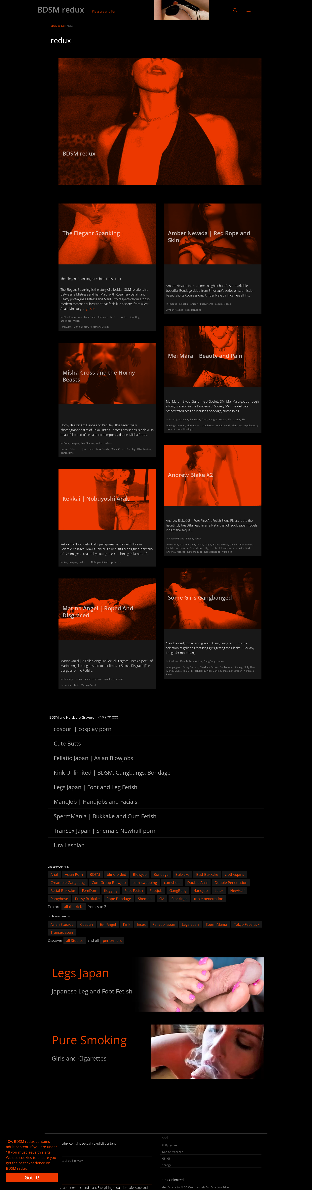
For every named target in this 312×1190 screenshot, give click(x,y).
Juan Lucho (88, 449)
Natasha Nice (194, 551)
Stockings (66, 320)
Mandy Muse (173, 670)
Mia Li (186, 670)
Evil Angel (108, 924)
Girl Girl (166, 1158)
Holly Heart (250, 667)
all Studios (75, 940)
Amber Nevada (174, 309)
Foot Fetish (90, 317)
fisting (238, 667)
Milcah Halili (198, 670)
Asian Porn (74, 874)
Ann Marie (172, 544)
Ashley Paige (204, 544)
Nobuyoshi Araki (100, 562)
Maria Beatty (80, 326)
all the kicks (74, 906)
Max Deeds (102, 449)
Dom (204, 419)
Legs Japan (80, 973)
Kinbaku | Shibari (188, 303)
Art (65, 562)
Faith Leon (172, 548)
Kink (126, 924)
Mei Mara (237, 425)
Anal (54, 874)
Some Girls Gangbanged (200, 597)
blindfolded (116, 874)
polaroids (116, 562)
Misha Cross (118, 449)
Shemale (145, 898)
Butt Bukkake (207, 874)
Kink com (103, 317)
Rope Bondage (193, 309)
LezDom (114, 317)
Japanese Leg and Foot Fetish (92, 991)
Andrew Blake (176, 538)
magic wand (223, 425)
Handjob (200, 890)
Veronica (227, 551)
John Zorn (66, 326)
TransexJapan (62, 932)
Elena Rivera (246, 544)
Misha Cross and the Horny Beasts (98, 376)
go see (90, 308)
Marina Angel (88, 685)
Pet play (131, 449)
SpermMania (216, 924)
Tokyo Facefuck (246, 924)
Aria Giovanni (187, 544)
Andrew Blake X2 (190, 475)
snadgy (166, 1165)
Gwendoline (196, 548)
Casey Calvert (190, 667)
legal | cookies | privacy (68, 1161)
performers (112, 940)
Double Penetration (191, 661)
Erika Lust (75, 449)
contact (57, 1154)
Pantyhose (59, 898)
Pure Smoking (89, 1040)
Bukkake (182, 874)
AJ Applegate (173, 667)
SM (229, 419)
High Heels (211, 548)
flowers (184, 548)
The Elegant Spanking (91, 233)
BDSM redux (60, 10)
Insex (141, 924)
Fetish (189, 538)
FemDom (89, 890)
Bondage (195, 419)
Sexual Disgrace (93, 679)
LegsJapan (190, 924)
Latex (219, 890)
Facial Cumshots (70, 685)
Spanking (135, 317)
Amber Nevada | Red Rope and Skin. (209, 236)
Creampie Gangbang (68, 882)
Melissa (181, 551)
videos (77, 320)
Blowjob (140, 874)
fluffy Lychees (170, 1145)
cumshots (172, 882)
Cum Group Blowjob (109, 882)
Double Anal (226, 667)
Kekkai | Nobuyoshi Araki (96, 498)
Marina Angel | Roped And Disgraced (97, 611)
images (173, 303)
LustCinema (206, 303)
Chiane (234, 544)
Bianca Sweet (220, 544)
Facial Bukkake (63, 890)
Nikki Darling (214, 670)
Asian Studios (62, 924)
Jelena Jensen (226, 548)
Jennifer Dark (243, 548)
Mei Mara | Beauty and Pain (205, 355)
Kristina (170, 551)
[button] (235, 10)
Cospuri (86, 924)
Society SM (239, 419)
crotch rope (208, 425)
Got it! (31, 1177)
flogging (111, 890)
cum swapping (145, 882)
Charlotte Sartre (209, 667)
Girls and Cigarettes (79, 1058)
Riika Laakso (144, 449)
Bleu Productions (72, 317)
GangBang (209, 661)
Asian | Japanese (178, 419)
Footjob (156, 890)
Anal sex (173, 661)
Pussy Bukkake (87, 898)
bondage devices (175, 425)
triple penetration (232, 670)
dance (64, 449)
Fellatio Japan (164, 924)
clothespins (193, 425)
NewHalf (237, 890)
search (57, 1167)
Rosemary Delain (99, 326)
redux (124, 317)
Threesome (67, 452)
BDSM (95, 874)
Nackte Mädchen (172, 1152)
